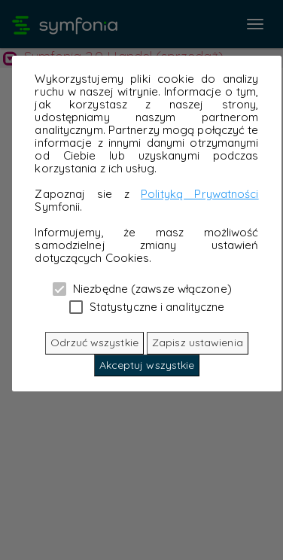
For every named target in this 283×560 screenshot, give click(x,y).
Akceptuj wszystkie (147, 365)
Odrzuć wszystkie (94, 342)
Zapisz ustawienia (197, 342)
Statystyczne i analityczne (147, 306)
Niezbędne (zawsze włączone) (142, 288)
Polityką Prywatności (199, 194)
